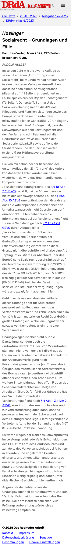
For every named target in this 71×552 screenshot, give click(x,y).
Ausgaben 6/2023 (55, 16)
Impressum (26, 533)
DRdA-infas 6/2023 (20, 20)
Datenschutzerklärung (18, 537)
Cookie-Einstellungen (44, 542)
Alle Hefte (8, 16)
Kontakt (7, 533)
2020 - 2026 (28, 16)
